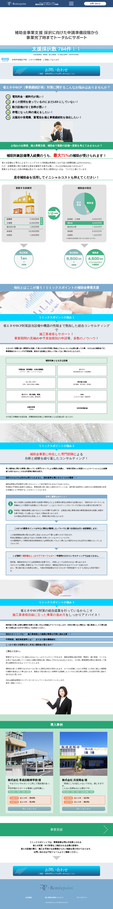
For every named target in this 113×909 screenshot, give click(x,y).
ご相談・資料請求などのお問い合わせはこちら (56, 74)
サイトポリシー (82, 897)
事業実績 (56, 829)
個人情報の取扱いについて (54, 897)
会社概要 (28, 897)
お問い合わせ (95, 4)
